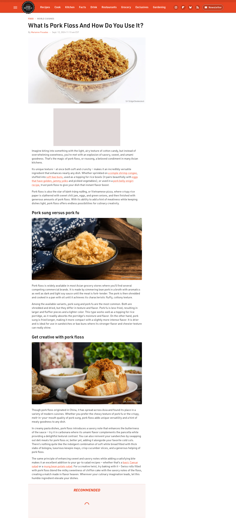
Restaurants (109, 7)
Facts (82, 7)
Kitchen (70, 7)
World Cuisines (45, 19)
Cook (57, 7)
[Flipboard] (183, 7)
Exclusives (141, 7)
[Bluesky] (190, 7)
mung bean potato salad (58, 466)
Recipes (45, 7)
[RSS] (197, 7)
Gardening (159, 7)
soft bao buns (54, 176)
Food (31, 19)
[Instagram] (176, 7)
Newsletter (213, 7)
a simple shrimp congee (122, 173)
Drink (93, 7)
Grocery (126, 7)
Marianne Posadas (39, 32)
